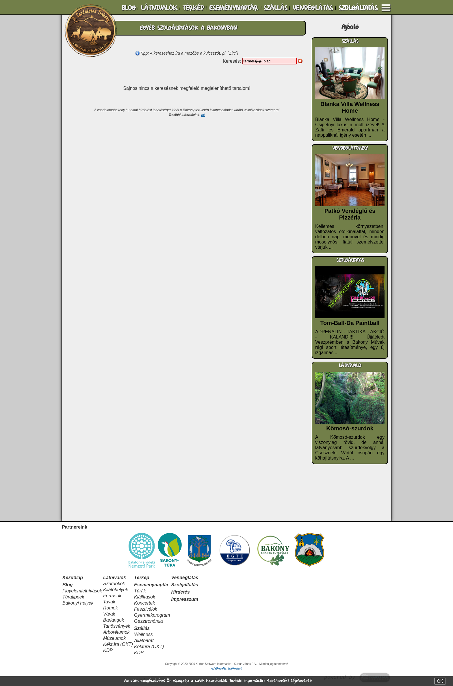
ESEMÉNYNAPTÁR (233, 8)
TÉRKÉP (193, 8)
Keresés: (232, 60)
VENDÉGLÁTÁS (312, 8)
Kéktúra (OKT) (118, 644)
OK (440, 681)
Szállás (142, 628)
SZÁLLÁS (275, 8)
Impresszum (184, 599)
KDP (108, 650)
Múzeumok (114, 638)
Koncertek (144, 603)
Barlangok (113, 620)
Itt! (203, 115)
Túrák (140, 590)
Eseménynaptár (151, 584)
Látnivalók (114, 577)
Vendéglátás (184, 577)
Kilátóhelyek (115, 589)
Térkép (141, 577)
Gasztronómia (148, 621)
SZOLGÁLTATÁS (358, 8)
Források (112, 595)
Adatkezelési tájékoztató (288, 681)
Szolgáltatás (184, 584)
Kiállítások (144, 596)
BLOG (128, 8)
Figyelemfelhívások (82, 590)
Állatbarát (144, 640)
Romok (110, 607)
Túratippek (73, 596)
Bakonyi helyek (78, 603)
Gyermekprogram (152, 615)
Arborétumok (116, 632)
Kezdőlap (72, 577)
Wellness (143, 634)
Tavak (109, 601)
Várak (109, 613)
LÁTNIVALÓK (159, 8)
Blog (67, 584)
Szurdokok (114, 583)
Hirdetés (180, 592)
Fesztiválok (145, 609)
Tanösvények (116, 626)
